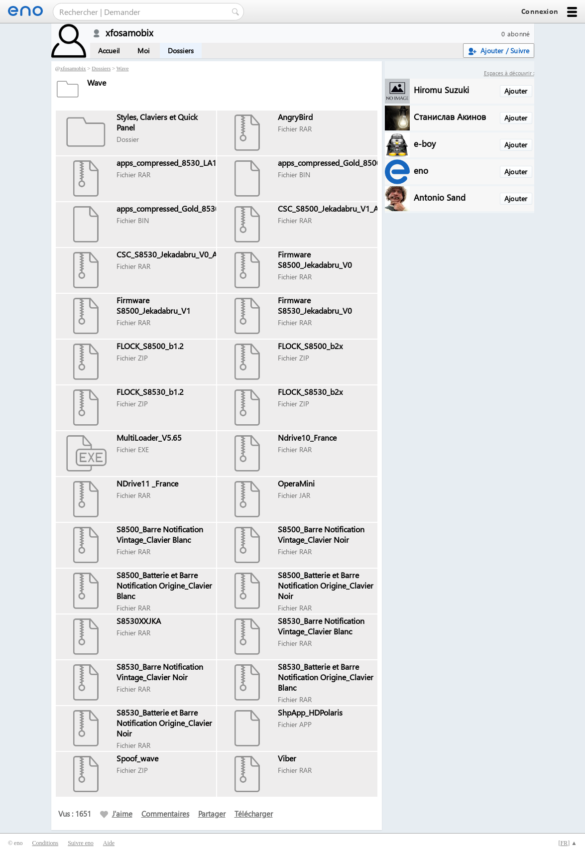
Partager (212, 814)
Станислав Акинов (450, 116)
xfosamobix (73, 68)
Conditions (45, 843)
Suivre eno (81, 843)
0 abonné (515, 33)
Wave (123, 68)
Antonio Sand (440, 197)
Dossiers (181, 50)
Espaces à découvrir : (509, 73)
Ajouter (515, 91)
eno (421, 170)
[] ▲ (567, 843)
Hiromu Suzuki (441, 89)
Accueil (108, 50)
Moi (143, 50)
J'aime (116, 814)
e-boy (425, 143)
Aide (109, 843)
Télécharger (253, 814)
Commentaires (165, 814)
